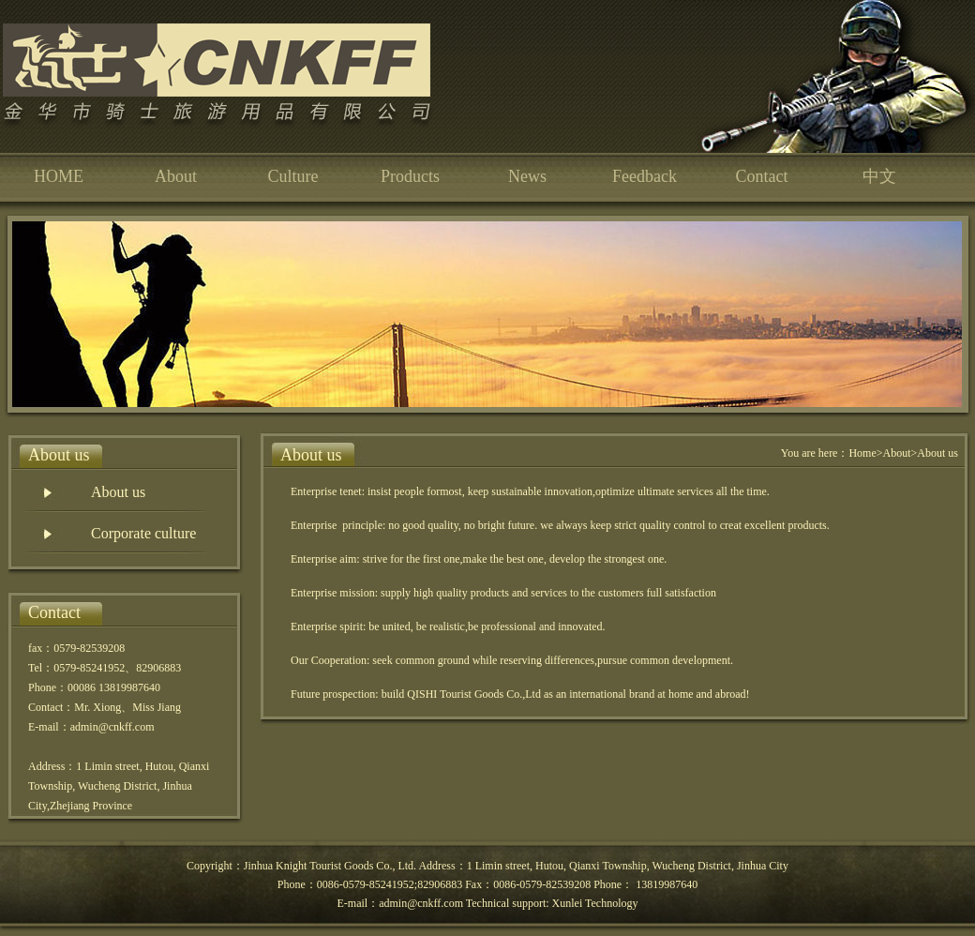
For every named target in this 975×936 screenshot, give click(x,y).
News (527, 176)
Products (410, 176)
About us (118, 492)
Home (862, 453)
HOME (58, 176)
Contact (762, 176)
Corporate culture (143, 533)
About (176, 176)
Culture (293, 176)
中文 (879, 176)
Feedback (644, 176)
